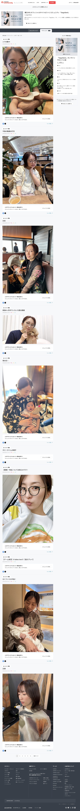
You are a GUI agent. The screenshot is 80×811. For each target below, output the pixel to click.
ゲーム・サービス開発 (8, 778)
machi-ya (54, 789)
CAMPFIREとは (67, 768)
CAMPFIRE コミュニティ (57, 770)
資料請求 (52, 2)
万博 (4, 669)
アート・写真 (7, 782)
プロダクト (6, 770)
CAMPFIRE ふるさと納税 (57, 781)
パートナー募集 (38, 807)
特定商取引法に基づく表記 (69, 786)
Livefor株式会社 (17, 800)
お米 (4, 221)
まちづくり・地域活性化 (20, 768)
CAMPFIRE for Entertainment (55, 777)
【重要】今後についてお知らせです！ (15, 470)
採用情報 (30, 807)
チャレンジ (18, 772)
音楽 (16, 770)
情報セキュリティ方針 (68, 788)
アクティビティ (46, 30)
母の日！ (6, 360)
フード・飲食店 (7, 772)
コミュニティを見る (46, 118)
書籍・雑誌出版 (18, 778)
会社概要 (24, 807)
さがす (38, 2)
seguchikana (29, 15)
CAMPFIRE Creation (56, 772)
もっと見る (50, 123)
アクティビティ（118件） (12, 35)
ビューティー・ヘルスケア (20, 780)
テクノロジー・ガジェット (9, 768)
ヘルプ (66, 774)
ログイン (70, 2)
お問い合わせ (67, 776)
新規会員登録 (75, 2)
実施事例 (44, 781)
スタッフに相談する (43, 768)
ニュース (66, 772)
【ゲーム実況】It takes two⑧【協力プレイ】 (18, 559)
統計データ (45, 783)
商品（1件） (20, 35)
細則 (65, 783)
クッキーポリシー (68, 795)
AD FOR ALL (55, 783)
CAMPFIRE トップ (44, 2)
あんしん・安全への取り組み (70, 770)
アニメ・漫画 (7, 774)
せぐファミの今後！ (9, 579)
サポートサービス (46, 779)
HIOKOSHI (54, 785)
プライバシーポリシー (68, 785)
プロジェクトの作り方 (33, 781)
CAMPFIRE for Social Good (57, 774)
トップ (33, 30)
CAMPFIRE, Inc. (17, 807)
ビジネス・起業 (7, 780)
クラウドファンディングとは (34, 779)
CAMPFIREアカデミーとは (33, 777)
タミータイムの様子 (9, 450)
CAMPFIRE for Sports (56, 779)
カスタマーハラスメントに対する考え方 (70, 793)
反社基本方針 (67, 790)
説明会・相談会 (46, 777)
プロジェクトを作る (32, 768)
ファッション (7, 776)
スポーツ (17, 774)
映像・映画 (18, 776)
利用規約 (66, 781)
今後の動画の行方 (9, 131)
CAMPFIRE (54, 768)
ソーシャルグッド (8, 784)
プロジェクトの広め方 (33, 783)
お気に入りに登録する (31, 23)
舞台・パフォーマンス (19, 782)
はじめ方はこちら (31, 2)
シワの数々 (6, 42)
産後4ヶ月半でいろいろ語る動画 (14, 310)
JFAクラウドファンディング (57, 787)
